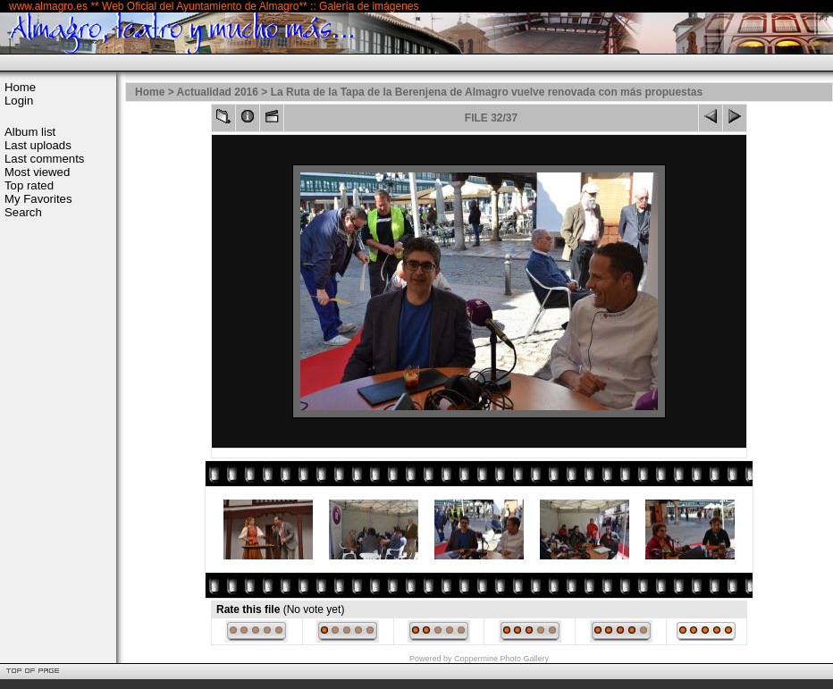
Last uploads (38, 145)
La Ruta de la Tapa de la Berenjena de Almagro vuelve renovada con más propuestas (487, 92)
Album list (29, 132)
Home (20, 87)
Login (18, 100)
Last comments (44, 158)
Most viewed (37, 172)
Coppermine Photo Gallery (501, 658)
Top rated (29, 185)
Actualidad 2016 (217, 92)
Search (23, 212)
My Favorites (38, 199)
